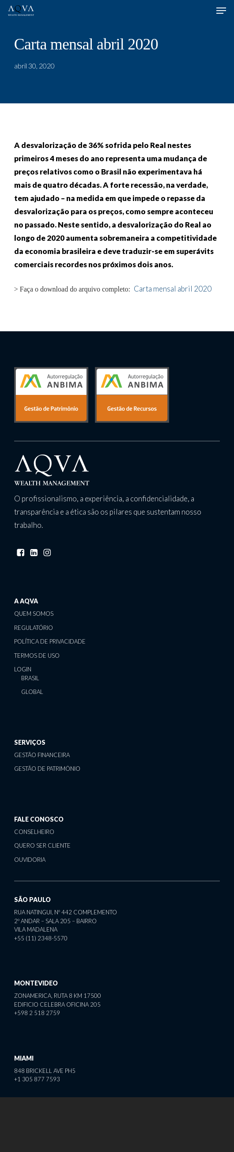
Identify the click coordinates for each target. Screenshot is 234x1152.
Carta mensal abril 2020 (172, 288)
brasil (30, 678)
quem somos (33, 613)
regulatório (33, 627)
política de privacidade (50, 641)
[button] (221, 10)
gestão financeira (42, 754)
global (32, 691)
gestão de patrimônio (47, 768)
